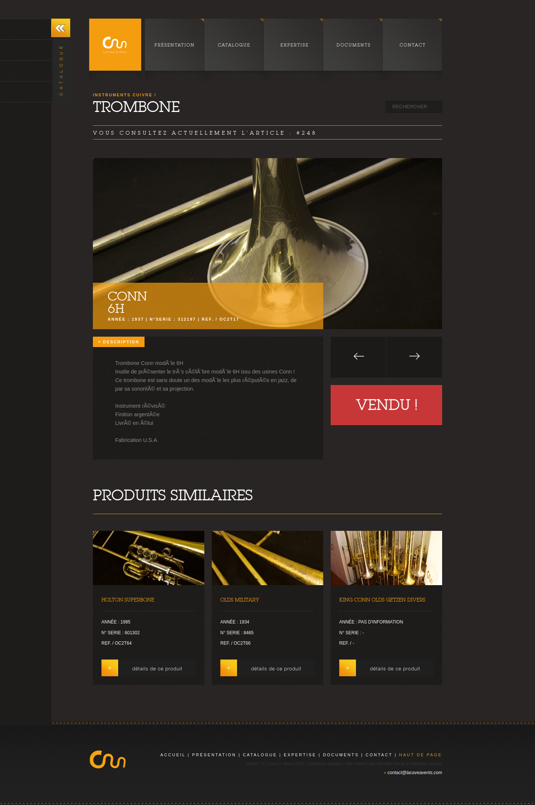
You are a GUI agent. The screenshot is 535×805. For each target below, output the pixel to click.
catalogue (260, 755)
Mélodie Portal (390, 763)
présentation (214, 755)
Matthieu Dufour (426, 763)
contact (379, 755)
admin (253, 763)
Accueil (173, 755)
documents (341, 755)
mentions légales (325, 763)
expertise (300, 755)
